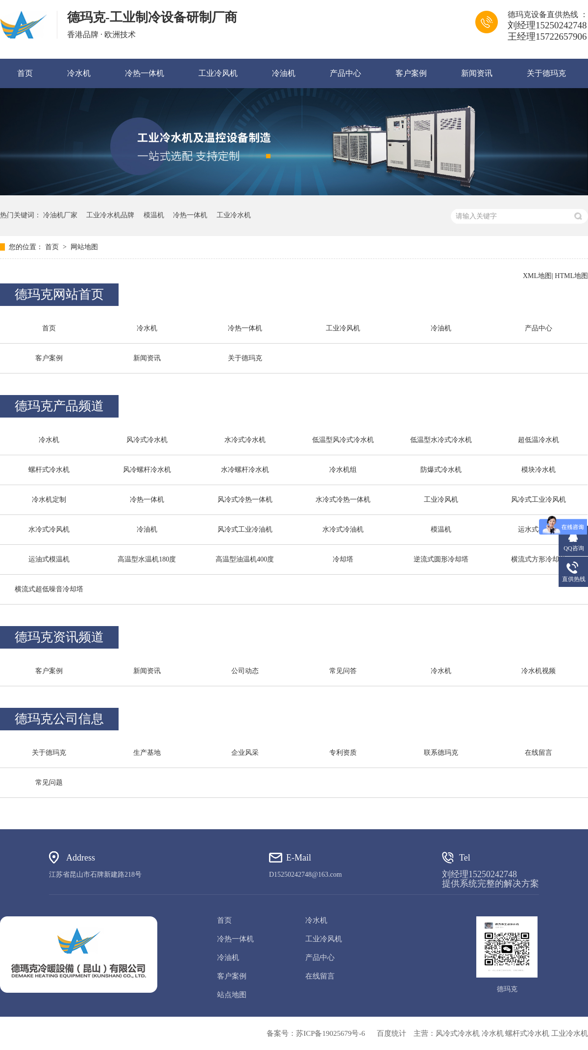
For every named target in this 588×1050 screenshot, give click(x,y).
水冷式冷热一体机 (343, 499)
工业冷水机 (234, 215)
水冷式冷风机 (49, 529)
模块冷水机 (538, 469)
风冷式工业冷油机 (245, 529)
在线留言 (538, 752)
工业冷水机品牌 (110, 215)
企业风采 (245, 752)
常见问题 (49, 782)
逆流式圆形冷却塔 (441, 559)
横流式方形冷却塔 (538, 559)
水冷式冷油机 (343, 529)
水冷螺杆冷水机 (245, 469)
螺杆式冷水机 (49, 469)
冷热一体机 (144, 73)
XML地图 (537, 276)
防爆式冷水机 (441, 469)
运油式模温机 (49, 559)
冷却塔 (343, 559)
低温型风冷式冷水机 (343, 439)
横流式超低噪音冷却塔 (49, 589)
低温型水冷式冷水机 (441, 439)
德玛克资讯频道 (59, 637)
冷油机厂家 (60, 215)
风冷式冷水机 (147, 439)
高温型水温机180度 (147, 559)
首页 (25, 73)
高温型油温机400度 (245, 559)
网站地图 (84, 247)
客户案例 (411, 73)
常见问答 (343, 671)
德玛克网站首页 (59, 294)
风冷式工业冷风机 (538, 499)
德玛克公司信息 (59, 719)
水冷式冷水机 (245, 439)
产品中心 (345, 73)
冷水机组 (343, 469)
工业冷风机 (218, 73)
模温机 (154, 215)
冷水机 (79, 73)
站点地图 (231, 995)
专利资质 (343, 752)
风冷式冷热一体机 (245, 499)
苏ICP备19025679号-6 (330, 1033)
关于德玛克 (546, 73)
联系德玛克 (441, 752)
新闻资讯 (476, 73)
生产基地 (147, 752)
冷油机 (283, 73)
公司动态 (245, 671)
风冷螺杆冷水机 (147, 469)
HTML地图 (571, 276)
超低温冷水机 (538, 439)
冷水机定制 (49, 499)
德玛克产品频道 (59, 406)
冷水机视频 (538, 671)
